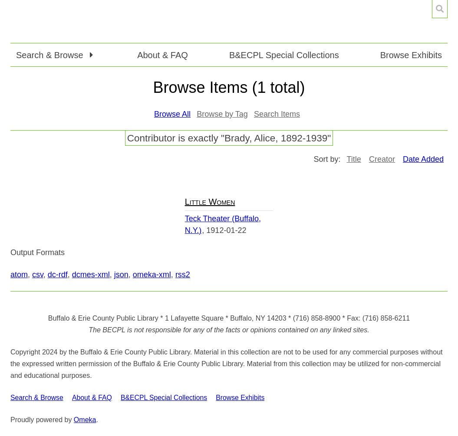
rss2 (182, 274)
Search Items (277, 114)
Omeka (85, 419)
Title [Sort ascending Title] (354, 159)
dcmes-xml (91, 274)
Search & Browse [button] (51, 55)
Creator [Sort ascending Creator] (382, 159)
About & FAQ (162, 55)
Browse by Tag (222, 114)
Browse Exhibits (411, 55)
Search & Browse (36, 397)
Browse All (172, 114)
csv (37, 274)
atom (19, 274)
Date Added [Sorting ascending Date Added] (423, 159)
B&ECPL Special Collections (284, 55)
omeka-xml (152, 274)
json (121, 274)
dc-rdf (58, 274)
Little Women (210, 202)
